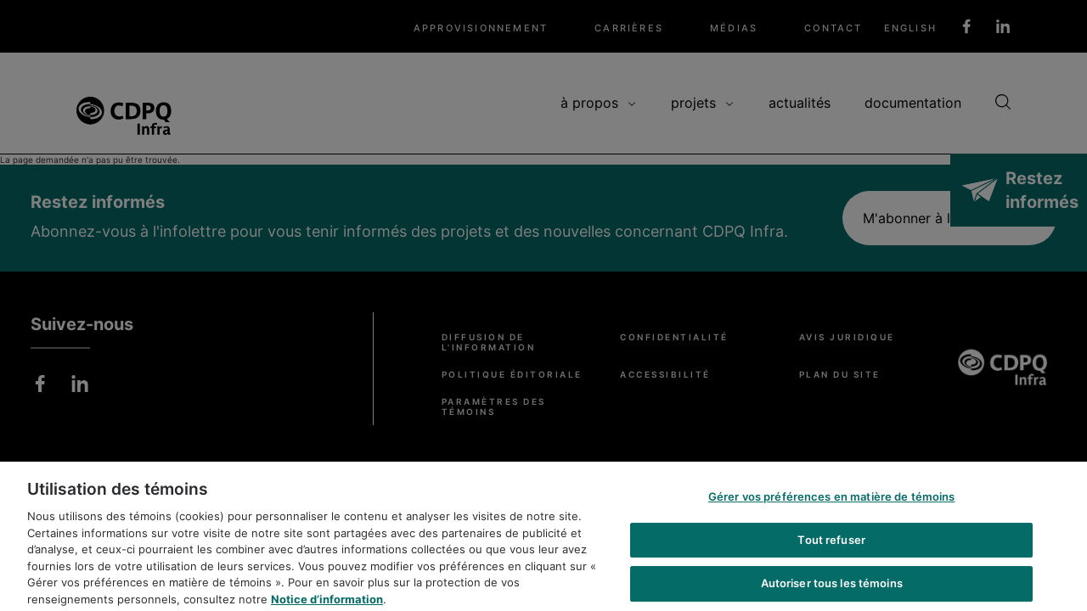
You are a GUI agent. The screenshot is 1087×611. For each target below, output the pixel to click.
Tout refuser (831, 547)
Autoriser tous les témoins (832, 591)
